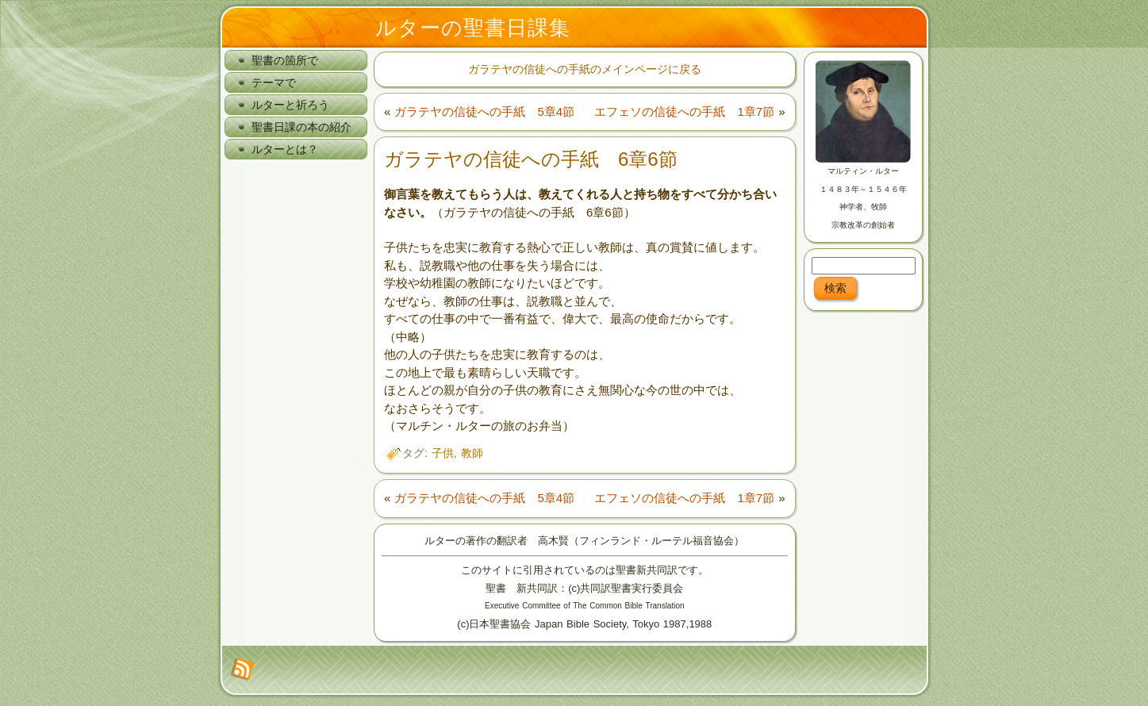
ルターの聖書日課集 (472, 28)
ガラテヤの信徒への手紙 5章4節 (484, 111)
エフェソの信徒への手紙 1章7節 (684, 111)
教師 (472, 453)
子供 (443, 453)
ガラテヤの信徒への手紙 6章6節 (531, 159)
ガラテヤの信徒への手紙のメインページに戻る (584, 69)
